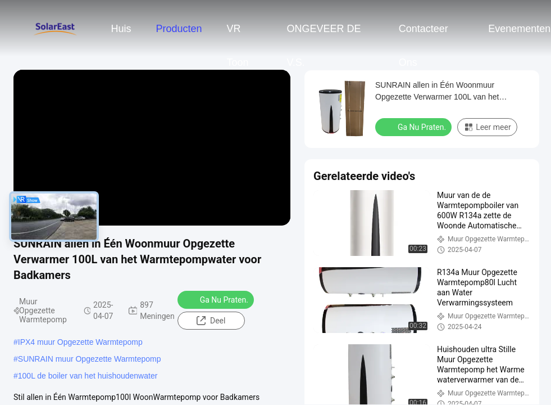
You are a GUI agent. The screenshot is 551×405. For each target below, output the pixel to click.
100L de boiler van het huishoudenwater (88, 375)
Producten (179, 28)
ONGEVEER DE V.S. (323, 34)
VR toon (238, 34)
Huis (121, 28)
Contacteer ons (423, 34)
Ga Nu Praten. (216, 299)
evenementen (519, 28)
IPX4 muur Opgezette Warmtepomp (80, 342)
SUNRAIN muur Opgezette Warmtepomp (89, 358)
